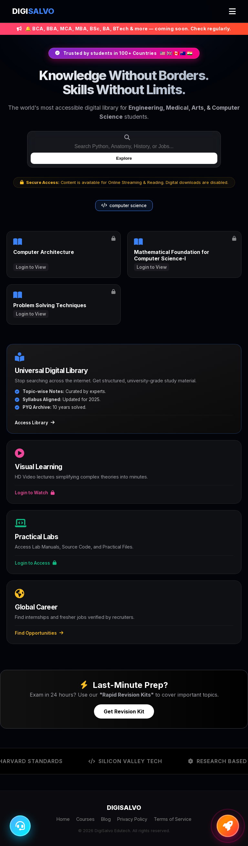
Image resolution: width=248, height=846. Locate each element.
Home (63, 819)
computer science (124, 205)
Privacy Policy (132, 819)
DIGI (33, 11)
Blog (106, 819)
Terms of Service (172, 819)
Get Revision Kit (124, 711)
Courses (85, 819)
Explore (124, 158)
